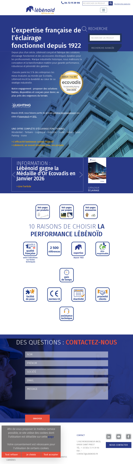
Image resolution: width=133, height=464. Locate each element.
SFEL (34, 116)
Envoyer (37, 418)
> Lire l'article (23, 186)
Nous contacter (118, 445)
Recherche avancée (122, 4)
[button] (13, 175)
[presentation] (49, 408)
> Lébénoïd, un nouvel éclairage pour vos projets (37, 145)
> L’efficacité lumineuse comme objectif (32, 141)
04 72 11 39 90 (70, 3)
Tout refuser (11, 454)
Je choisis (31, 454)
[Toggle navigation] (103, 10)
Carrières (11, 460)
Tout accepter (51, 454)
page (51, 436)
